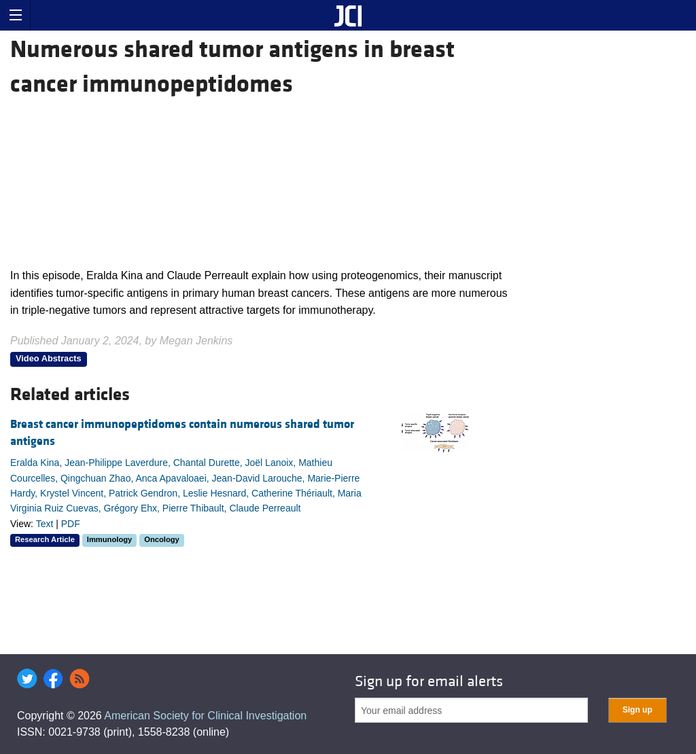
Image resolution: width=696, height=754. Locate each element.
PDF (70, 523)
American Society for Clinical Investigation (205, 715)
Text (45, 523)
